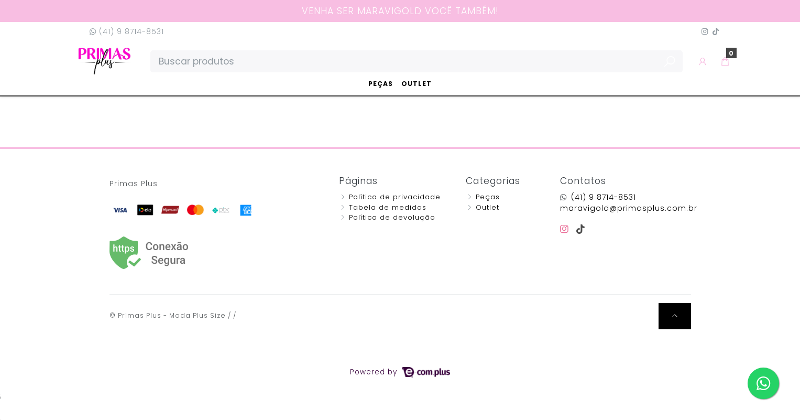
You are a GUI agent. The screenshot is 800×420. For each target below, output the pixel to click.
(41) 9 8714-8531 (127, 31)
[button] (703, 61)
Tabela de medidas (387, 207)
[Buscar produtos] (416, 61)
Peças (380, 83)
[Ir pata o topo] (675, 316)
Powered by (400, 372)
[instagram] (566, 229)
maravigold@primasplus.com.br (628, 208)
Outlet (416, 83)
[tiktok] (580, 229)
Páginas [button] (358, 181)
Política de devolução (392, 217)
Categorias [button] (493, 181)
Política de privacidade (395, 197)
